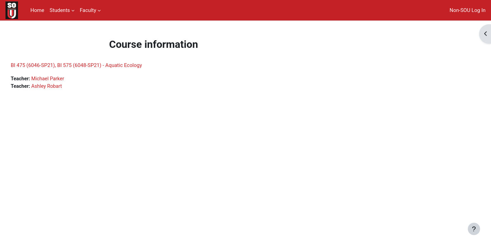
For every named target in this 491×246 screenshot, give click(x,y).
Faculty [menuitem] (88, 10)
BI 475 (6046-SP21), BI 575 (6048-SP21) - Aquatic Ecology (91, 65)
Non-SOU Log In (468, 10)
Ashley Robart (63, 87)
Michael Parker (64, 79)
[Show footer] (474, 229)
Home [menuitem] (37, 10)
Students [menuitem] (60, 10)
